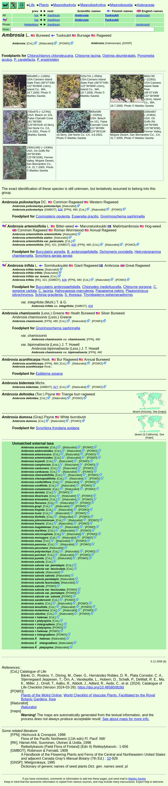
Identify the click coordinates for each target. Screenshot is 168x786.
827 (55, 387)
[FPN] (67, 209)
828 (60, 209)
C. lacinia (45, 291)
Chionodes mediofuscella (101, 287)
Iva (36, 15)
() (143, 15)
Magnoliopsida (121, 5)
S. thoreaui (73, 295)
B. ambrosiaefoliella (82, 252)
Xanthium (53, 15)
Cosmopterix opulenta (53, 216)
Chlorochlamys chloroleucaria (50, 56)
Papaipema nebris (110, 291)
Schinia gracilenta (49, 295)
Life (32, 5)
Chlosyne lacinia (88, 56)
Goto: (78, 29)
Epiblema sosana (49, 373)
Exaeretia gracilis (85, 216)
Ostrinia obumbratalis (119, 56)
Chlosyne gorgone (137, 287)
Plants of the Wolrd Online (41, 695)
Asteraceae (145, 5)
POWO (64, 43)
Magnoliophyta (64, 5)
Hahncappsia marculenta (74, 291)
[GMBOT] (50, 209)
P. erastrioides (48, 59)
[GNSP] (127, 43)
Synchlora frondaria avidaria (57, 428)
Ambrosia (82, 15)
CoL (30, 43)
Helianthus (31, 24)
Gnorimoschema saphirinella (122, 216)
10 (109, 758)
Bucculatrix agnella (50, 252)
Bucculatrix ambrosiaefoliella (58, 287)
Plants (44, 5)
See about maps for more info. (125, 719)
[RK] (47, 244)
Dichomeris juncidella (116, 252)
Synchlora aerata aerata (53, 256)
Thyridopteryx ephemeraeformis (108, 295)
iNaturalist (46, 43)
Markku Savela (136, 778)
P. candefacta (24, 59)
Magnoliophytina (93, 5)
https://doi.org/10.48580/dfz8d (101, 687)
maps (162, 411)
